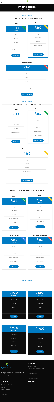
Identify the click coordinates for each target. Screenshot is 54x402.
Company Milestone (32, 373)
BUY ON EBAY (16, 55)
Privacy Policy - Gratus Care (7, 384)
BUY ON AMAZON (38, 54)
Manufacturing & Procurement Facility (36, 368)
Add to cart (14, 227)
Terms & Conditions (5, 389)
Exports (30, 375)
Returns (3, 387)
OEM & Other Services (33, 378)
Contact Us (3, 392)
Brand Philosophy (32, 366)
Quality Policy (4, 394)
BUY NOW (13, 316)
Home (23, 9)
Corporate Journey (32, 371)
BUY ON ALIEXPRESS (27, 94)
